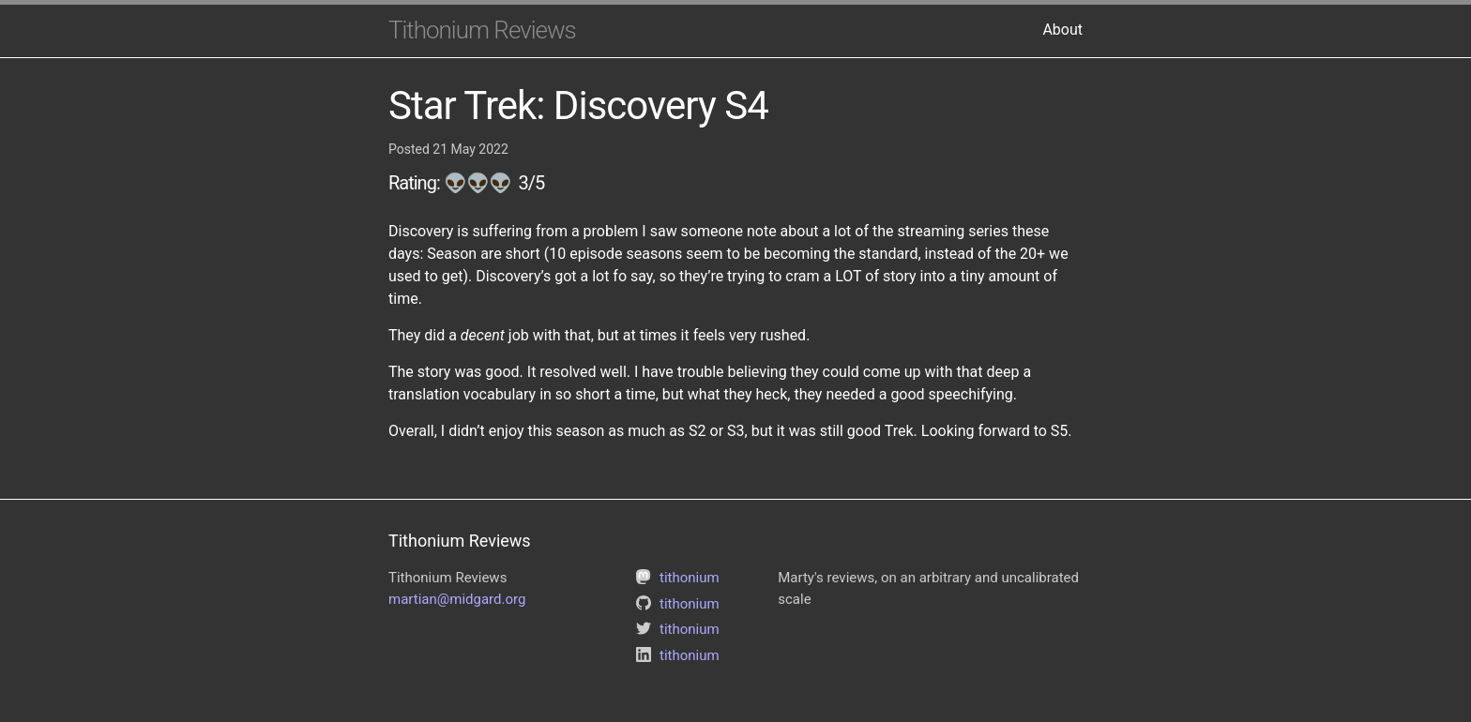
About (1062, 29)
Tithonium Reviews (482, 30)
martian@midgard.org (456, 599)
